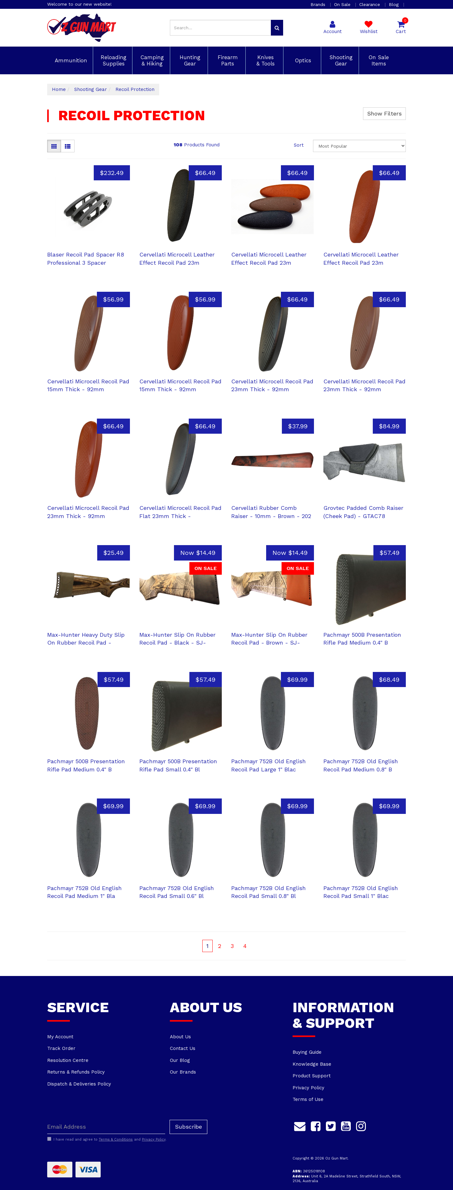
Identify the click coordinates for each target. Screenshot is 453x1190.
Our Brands (183, 1072)
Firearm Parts (227, 60)
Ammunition (70, 60)
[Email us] (299, 1125)
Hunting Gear (189, 60)
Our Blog (180, 1060)
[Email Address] (106, 1127)
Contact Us (182, 1048)
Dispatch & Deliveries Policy (79, 1084)
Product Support (312, 1076)
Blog (394, 4)
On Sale (343, 4)
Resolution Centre (67, 1060)
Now (197, 552)
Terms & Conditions (116, 1139)
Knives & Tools (264, 60)
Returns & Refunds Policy (76, 1072)
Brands (318, 4)
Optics (302, 60)
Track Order (61, 1048)
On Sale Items (378, 60)
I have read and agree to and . (106, 1139)
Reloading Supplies (112, 60)
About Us (180, 1037)
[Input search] (220, 28)
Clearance (370, 4)
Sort (299, 145)
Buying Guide (307, 1052)
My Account (60, 1037)
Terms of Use (308, 1099)
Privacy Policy (308, 1088)
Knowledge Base (312, 1064)
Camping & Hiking (151, 60)
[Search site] (277, 28)
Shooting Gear (340, 60)
